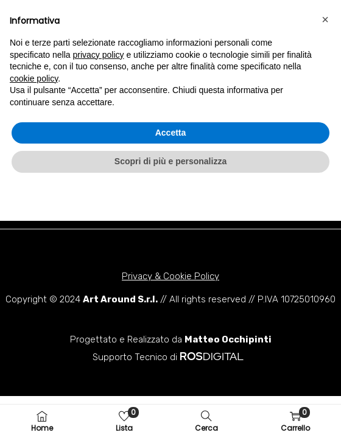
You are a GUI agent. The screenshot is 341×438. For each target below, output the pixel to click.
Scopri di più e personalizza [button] (170, 413)
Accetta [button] (170, 384)
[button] (95, 27)
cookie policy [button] (34, 330)
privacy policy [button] (98, 306)
